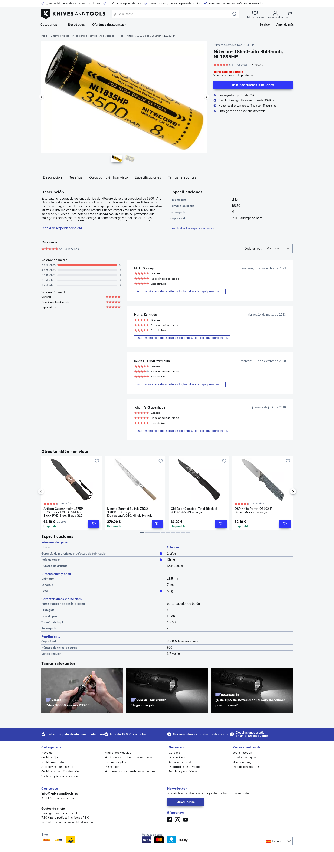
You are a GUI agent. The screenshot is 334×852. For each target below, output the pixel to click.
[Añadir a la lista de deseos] (97, 461)
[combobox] (278, 248)
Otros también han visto (108, 177)
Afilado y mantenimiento (57, 766)
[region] (124, 102)
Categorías (50, 25)
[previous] (48, 492)
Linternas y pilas (60, 35)
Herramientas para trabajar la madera (130, 771)
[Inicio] (73, 13)
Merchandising (242, 762)
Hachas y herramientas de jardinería (128, 757)
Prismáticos (112, 766)
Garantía (175, 752)
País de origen (102, 560)
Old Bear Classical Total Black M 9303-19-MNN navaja (194, 511)
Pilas (120, 35)
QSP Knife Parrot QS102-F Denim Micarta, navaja (253, 511)
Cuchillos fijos (50, 757)
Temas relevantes (182, 177)
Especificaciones (148, 177)
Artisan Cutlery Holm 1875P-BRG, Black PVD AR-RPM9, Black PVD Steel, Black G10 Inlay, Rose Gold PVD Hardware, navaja (66, 513)
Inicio (44, 35)
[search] (171, 14)
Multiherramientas (53, 762)
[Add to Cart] (93, 525)
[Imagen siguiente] (206, 97)
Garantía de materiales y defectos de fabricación (102, 554)
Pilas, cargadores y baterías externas (93, 35)
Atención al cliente (181, 762)
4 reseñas (240, 64)
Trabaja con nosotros (245, 766)
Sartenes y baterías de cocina (60, 776)
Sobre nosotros (242, 752)
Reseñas (75, 177)
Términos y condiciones (183, 771)
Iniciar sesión (274, 17)
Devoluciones (177, 757)
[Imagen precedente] (41, 97)
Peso (102, 592)
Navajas (46, 752)
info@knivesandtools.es (59, 793)
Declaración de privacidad (186, 766)
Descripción (52, 177)
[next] (286, 492)
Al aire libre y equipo (118, 752)
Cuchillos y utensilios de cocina (61, 771)
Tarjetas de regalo (244, 757)
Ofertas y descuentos (109, 25)
